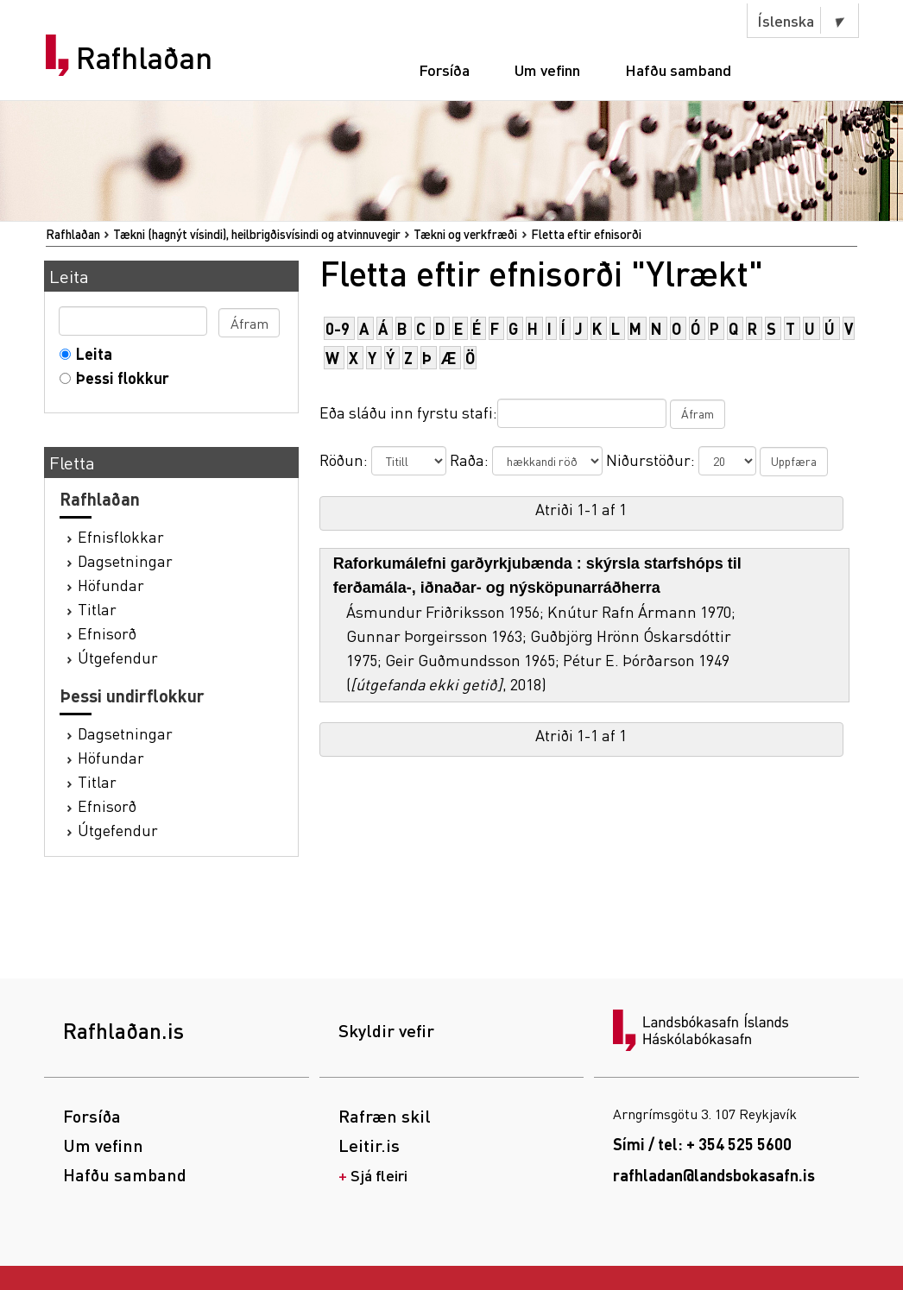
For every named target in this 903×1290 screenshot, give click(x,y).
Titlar (97, 609)
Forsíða (444, 69)
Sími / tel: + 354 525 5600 (702, 1144)
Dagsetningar (125, 560)
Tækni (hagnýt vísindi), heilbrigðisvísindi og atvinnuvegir (257, 234)
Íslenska (785, 20)
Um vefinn (547, 69)
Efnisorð (107, 633)
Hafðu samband (678, 69)
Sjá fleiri (378, 1175)
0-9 (337, 328)
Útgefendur (118, 657)
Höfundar (111, 585)
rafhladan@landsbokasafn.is (714, 1175)
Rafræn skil (384, 1115)
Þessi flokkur (118, 377)
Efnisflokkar (121, 536)
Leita (90, 353)
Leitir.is (369, 1145)
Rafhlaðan (144, 58)
